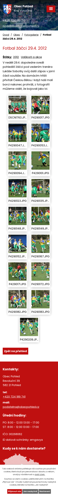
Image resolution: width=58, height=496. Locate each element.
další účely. (40, 474)
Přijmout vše (14, 491)
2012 (16, 57)
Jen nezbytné (30, 491)
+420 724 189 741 (14, 20)
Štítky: (7, 57)
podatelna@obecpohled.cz (21, 26)
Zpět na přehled (15, 351)
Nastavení (44, 491)
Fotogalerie (31, 35)
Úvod (6, 35)
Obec (16, 35)
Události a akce (31, 57)
